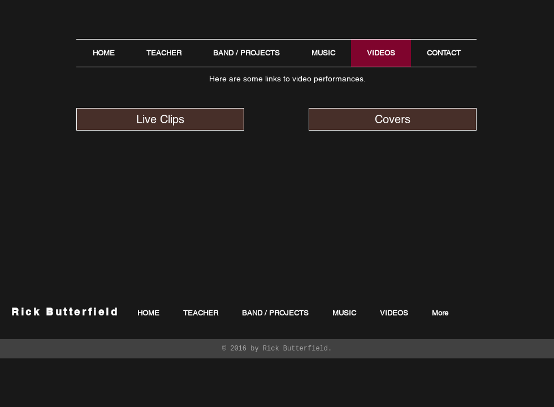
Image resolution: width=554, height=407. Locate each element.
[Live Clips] (160, 119)
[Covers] (393, 119)
